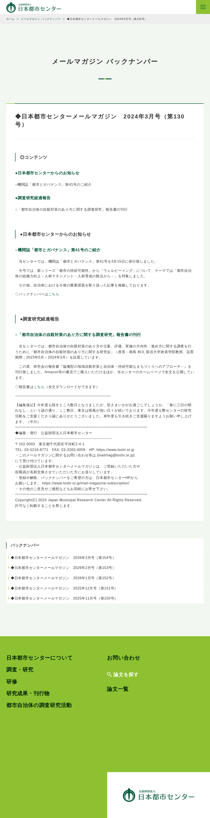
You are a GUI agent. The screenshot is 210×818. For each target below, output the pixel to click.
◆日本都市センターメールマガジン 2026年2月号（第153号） (63, 568)
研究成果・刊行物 (28, 693)
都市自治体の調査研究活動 (39, 705)
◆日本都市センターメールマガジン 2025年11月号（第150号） (64, 598)
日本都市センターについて (39, 658)
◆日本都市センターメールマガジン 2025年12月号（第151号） (64, 588)
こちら (53, 294)
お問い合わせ (123, 658)
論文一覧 (118, 689)
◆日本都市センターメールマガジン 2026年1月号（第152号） (63, 578)
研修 (11, 682)
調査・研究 (19, 669)
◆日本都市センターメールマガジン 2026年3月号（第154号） (63, 558)
